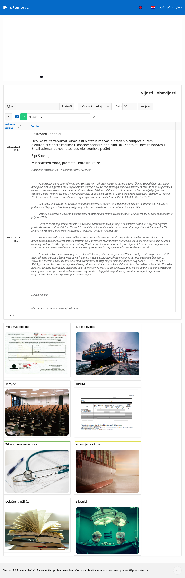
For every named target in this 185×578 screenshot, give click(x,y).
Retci (119, 106)
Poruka (35, 126)
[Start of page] (177, 570)
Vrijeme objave (13, 126)
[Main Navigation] (5, 7)
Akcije (145, 106)
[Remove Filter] (94, 116)
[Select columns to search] (10, 106)
